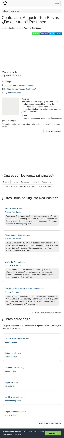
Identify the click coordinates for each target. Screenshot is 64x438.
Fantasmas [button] (25, 182)
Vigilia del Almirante (15, 262)
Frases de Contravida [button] (53, 131)
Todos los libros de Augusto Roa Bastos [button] (47, 312)
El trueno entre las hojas (17, 235)
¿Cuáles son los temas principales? (20, 85)
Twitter (52, 33)
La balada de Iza (14, 368)
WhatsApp (36, 33)
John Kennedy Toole (13, 401)
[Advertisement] (27, 52)
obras (5, 11)
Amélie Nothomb (11, 415)
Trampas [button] (6, 182)
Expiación (11, 382)
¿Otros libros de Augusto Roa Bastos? (21, 89)
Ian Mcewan (9, 386)
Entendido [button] (53, 433)
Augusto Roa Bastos (13, 212)
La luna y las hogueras (17, 338)
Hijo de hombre (13, 208)
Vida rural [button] (35, 182)
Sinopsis (9, 82)
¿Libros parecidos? (13, 93)
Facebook (44, 33)
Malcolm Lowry (11, 357)
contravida (15, 11)
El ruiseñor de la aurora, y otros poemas (24, 289)
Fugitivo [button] (15, 182)
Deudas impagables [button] (10, 186)
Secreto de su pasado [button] (44, 186)
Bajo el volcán (13, 353)
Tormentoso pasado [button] (27, 186)
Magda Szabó (10, 371)
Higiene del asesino (15, 412)
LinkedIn (58, 33)
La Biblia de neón (14, 397)
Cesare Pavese (11, 342)
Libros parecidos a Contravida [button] (50, 423)
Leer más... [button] (18, 434)
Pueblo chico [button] (46, 182)
